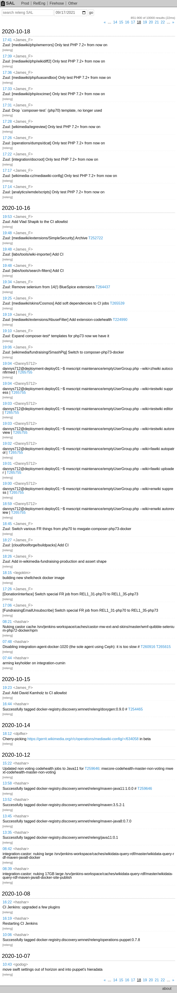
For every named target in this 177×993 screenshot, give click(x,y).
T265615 (163, 647)
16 (127, 22)
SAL (8, 3)
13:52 (7, 800)
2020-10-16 (16, 208)
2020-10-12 (16, 755)
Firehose (57, 3)
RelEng (39, 3)
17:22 (7, 154)
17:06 (7, 605)
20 (151, 22)
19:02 (7, 443)
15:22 (7, 763)
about (166, 988)
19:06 (7, 347)
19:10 (7, 331)
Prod (25, 3)
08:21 (7, 622)
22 (163, 22)
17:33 (7, 89)
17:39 (7, 56)
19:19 (7, 315)
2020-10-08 (16, 894)
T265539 (117, 303)
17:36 (7, 72)
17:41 (7, 40)
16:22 (7, 902)
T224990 (120, 320)
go (91, 12)
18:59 (7, 504)
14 (115, 22)
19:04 (7, 363)
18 (139, 22)
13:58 (7, 783)
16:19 (7, 918)
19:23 (7, 688)
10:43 (7, 964)
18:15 (7, 573)
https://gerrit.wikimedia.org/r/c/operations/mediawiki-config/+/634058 (83, 739)
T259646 (92, 768)
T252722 (95, 238)
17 (133, 22)
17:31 (7, 105)
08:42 (7, 849)
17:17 (7, 170)
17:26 (7, 138)
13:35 (7, 832)
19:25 (7, 298)
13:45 (7, 816)
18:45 (7, 524)
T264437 (103, 287)
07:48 (7, 642)
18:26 (7, 556)
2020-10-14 (16, 725)
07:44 (7, 658)
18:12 (7, 734)
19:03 (7, 403)
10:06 (7, 935)
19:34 (7, 282)
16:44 (7, 704)
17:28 (7, 121)
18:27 (7, 540)
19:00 (7, 483)
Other (72, 3)
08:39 (7, 869)
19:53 (7, 217)
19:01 (7, 463)
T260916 (148, 647)
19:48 (7, 233)
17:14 (7, 187)
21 (157, 22)
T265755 (25, 372)
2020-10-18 (16, 31)
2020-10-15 (16, 679)
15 (121, 22)
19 (145, 22)
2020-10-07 (16, 956)
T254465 (135, 709)
